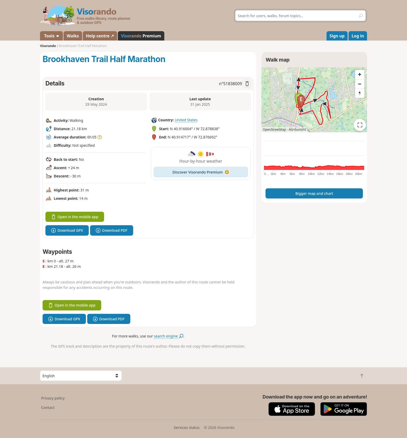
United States (186, 119)
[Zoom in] (359, 74)
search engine (168, 336)
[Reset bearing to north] (359, 93)
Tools (51, 36)
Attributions (297, 129)
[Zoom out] (359, 84)
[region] (314, 99)
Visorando (48, 46)
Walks (73, 36)
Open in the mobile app (74, 217)
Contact (48, 407)
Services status (186, 427)
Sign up (337, 36)
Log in (358, 36)
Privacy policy (53, 398)
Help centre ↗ (100, 36)
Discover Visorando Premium (201, 172)
